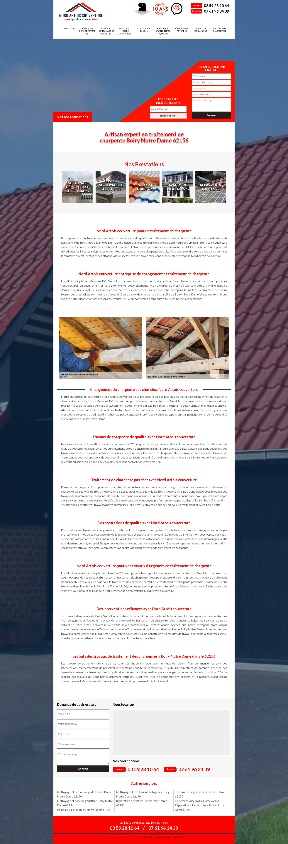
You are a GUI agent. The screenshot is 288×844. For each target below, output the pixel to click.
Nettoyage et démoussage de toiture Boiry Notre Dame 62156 (84, 794)
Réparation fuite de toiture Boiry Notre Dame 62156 (199, 807)
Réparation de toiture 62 (182, 29)
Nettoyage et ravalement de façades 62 (162, 31)
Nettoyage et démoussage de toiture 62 (106, 31)
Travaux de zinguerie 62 (200, 29)
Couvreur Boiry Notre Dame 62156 (197, 801)
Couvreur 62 (68, 28)
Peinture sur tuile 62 (143, 29)
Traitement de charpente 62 (219, 29)
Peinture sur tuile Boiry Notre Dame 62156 (84, 809)
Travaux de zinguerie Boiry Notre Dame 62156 (200, 794)
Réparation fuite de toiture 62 (87, 31)
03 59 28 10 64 (216, 5)
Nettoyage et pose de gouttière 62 (125, 31)
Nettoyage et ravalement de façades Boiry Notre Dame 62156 (143, 794)
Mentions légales (170, 837)
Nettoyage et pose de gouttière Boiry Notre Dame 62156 (85, 803)
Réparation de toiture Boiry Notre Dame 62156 (141, 803)
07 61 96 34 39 (216, 11)
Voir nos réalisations (72, 117)
